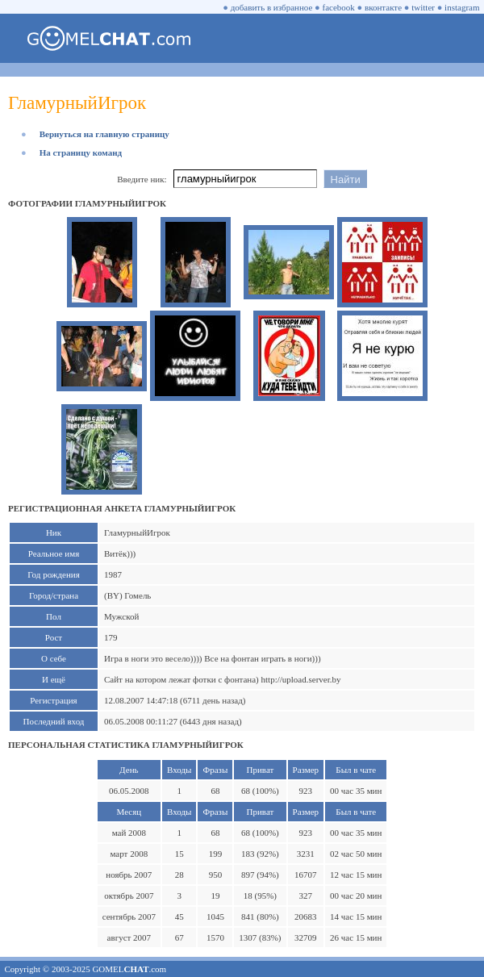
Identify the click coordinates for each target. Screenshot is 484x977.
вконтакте (383, 7)
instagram (461, 7)
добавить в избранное (272, 7)
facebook (339, 7)
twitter (423, 7)
